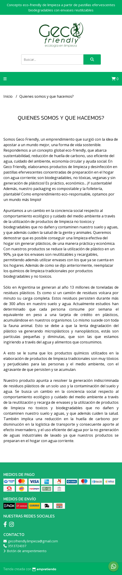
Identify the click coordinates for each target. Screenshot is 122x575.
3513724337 (14, 546)
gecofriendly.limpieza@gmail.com (30, 541)
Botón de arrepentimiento (25, 551)
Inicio (8, 96)
